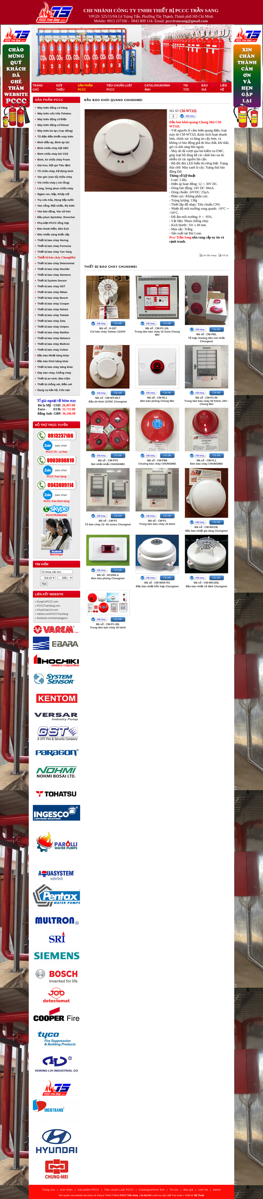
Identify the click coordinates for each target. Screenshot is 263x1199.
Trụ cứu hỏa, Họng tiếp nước (55, 199)
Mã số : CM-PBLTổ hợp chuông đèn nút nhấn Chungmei (206, 338)
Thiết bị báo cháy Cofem (52, 349)
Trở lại (225, 255)
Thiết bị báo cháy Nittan (52, 292)
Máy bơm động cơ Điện (52, 119)
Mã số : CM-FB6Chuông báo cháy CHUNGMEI (157, 462)
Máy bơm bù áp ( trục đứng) (55, 130)
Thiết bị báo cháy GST (51, 286)
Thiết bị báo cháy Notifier (53, 332)
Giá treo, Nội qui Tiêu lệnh (53, 165)
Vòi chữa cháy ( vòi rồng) (53, 182)
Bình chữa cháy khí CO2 (52, 153)
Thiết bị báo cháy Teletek (53, 315)
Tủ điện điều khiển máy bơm (55, 136)
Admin (217, 1189)
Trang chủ (48, 1189)
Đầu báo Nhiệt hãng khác (53, 355)
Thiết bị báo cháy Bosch (52, 297)
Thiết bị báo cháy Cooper (53, 303)
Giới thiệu (66, 1189)
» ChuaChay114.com (46, 609)
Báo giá (188, 1189)
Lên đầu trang (209, 255)
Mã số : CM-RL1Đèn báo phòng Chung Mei (157, 399)
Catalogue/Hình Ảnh (152, 1189)
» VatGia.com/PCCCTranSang (51, 614)
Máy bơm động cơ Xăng (52, 107)
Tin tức (174, 1189)
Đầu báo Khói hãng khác (52, 361)
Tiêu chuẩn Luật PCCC (119, 1189)
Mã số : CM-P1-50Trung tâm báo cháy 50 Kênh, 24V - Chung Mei (206, 401)
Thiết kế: (194, 1195)
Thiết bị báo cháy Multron (53, 343)
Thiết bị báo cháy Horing (52, 240)
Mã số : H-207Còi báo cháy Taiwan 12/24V (108, 330)
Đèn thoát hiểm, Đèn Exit (53, 228)
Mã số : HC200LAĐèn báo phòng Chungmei (108, 576)
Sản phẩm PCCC (49, 99)
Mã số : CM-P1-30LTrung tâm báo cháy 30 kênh (108, 626)
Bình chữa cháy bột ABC (53, 148)
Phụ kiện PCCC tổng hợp (53, 222)
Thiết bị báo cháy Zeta (51, 320)
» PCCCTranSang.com (47, 605)
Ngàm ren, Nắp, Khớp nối (53, 194)
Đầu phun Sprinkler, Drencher (56, 217)
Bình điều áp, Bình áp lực (53, 142)
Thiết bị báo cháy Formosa (54, 246)
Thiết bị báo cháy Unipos (53, 326)
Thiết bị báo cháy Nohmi (52, 309)
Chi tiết (118, 323)
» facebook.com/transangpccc (51, 618)
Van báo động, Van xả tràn (54, 211)
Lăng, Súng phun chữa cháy (55, 188)
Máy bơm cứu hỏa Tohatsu (54, 113)
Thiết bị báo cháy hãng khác (55, 367)
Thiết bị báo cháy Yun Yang (54, 251)
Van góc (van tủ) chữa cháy (54, 176)
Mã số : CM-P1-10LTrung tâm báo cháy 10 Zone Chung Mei (157, 331)
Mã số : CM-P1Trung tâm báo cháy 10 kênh (157, 522)
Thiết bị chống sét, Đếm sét (54, 384)
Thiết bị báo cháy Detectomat (55, 263)
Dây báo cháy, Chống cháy (54, 372)
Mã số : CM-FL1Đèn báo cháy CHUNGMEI (206, 462)
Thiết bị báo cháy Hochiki (53, 269)
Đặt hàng (190, 116)
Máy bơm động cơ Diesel (53, 125)
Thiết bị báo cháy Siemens (54, 274)
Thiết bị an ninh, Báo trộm (53, 378)
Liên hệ (203, 1189)
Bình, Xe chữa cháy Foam (53, 159)
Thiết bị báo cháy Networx (53, 338)
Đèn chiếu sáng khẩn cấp (53, 234)
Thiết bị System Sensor (52, 280)
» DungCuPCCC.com (46, 601)
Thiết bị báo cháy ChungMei (56, 257)
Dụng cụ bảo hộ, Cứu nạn (53, 390)
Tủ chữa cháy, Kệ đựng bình (55, 171)
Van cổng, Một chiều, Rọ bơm (56, 205)
